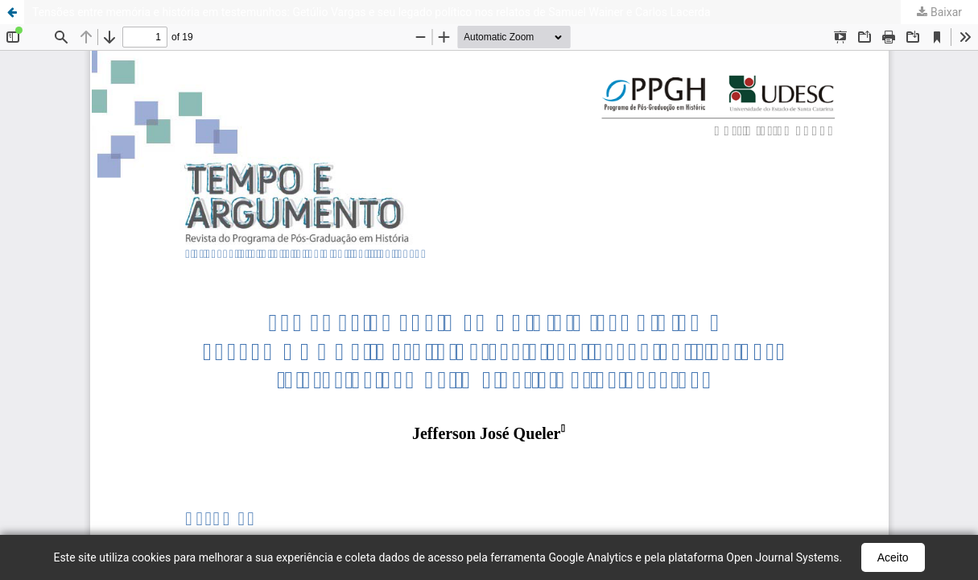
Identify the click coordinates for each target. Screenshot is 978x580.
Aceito (893, 557)
